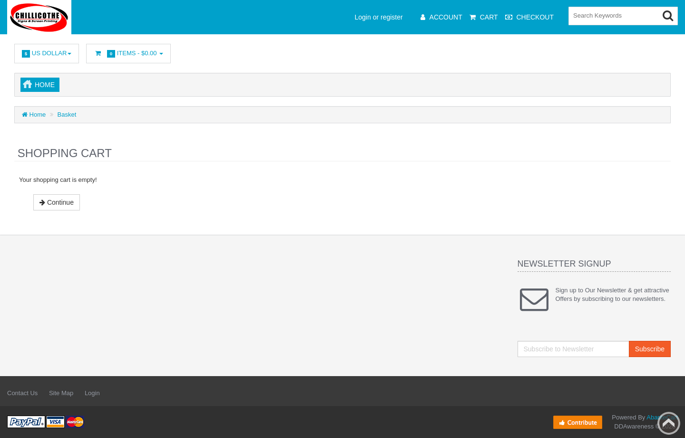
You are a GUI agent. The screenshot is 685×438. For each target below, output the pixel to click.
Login (92, 393)
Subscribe (650, 349)
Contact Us (22, 393)
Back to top (669, 423)
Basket (67, 114)
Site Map (61, 393)
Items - (128, 54)
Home (45, 85)
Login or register (379, 17)
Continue (56, 202)
